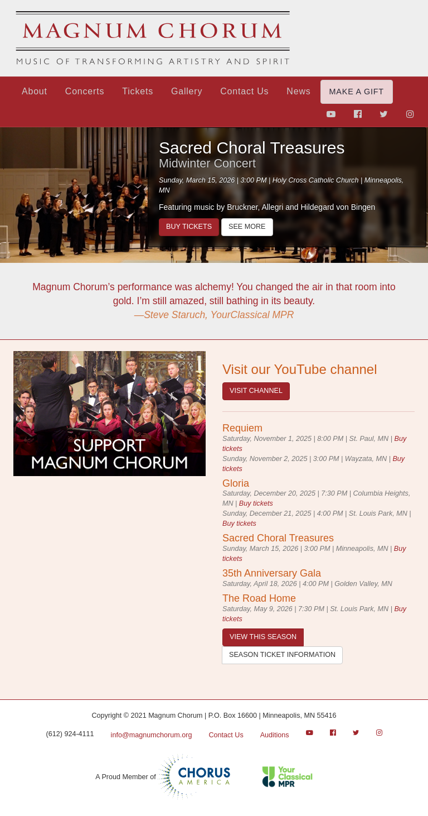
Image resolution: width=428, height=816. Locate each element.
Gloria (235, 483)
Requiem (242, 428)
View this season (263, 637)
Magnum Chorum (152, 38)
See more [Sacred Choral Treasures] (246, 227)
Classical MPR (296, 777)
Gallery (186, 91)
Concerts (84, 91)
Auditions (274, 735)
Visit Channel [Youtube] (256, 391)
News (298, 91)
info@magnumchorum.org (151, 735)
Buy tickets (189, 227)
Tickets (137, 91)
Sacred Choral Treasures (252, 147)
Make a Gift (356, 91)
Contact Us (244, 91)
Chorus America (194, 777)
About (34, 91)
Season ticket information (282, 655)
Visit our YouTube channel (299, 369)
